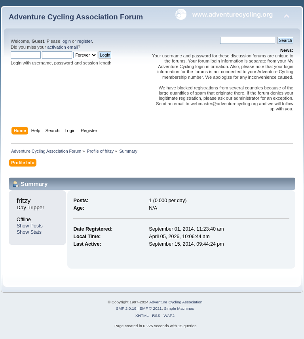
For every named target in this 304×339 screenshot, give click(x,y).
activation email (62, 47)
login (66, 41)
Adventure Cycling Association (175, 302)
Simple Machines (179, 308)
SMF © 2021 (151, 308)
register (84, 41)
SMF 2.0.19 (126, 308)
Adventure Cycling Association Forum (76, 17)
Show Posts (30, 226)
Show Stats (29, 232)
